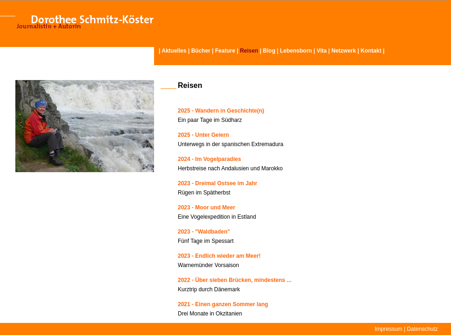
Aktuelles (174, 50)
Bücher (200, 50)
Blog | (271, 50)
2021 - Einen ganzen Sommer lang (223, 304)
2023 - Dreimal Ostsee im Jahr (217, 183)
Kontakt (371, 50)
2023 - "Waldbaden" (204, 231)
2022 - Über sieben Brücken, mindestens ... (234, 280)
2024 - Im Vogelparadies (209, 159)
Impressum (388, 329)
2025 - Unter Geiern (203, 135)
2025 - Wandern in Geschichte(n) (221, 110)
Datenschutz (422, 329)
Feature (225, 50)
